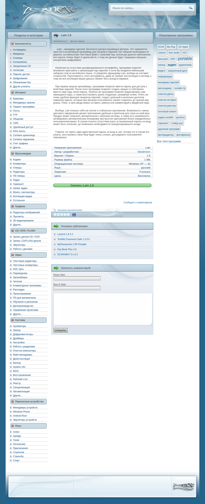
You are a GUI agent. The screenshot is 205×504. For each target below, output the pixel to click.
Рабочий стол (20, 379)
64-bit (161, 46)
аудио (172, 64)
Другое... (17, 147)
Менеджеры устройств (25, 407)
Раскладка (19, 289)
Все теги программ (169, 141)
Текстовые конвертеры (25, 265)
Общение (18, 119)
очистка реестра (167, 105)
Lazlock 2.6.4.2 (65, 234)
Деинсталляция (21, 358)
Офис (18, 255)
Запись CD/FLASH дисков (27, 240)
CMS (15, 123)
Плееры (17, 167)
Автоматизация (21, 391)
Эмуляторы (19, 245)
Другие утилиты (21, 86)
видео (161, 70)
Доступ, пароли (77, 41)
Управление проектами (25, 310)
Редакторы (19, 171)
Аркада (17, 436)
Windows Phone (21, 411)
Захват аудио (20, 188)
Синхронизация (21, 387)
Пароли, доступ (21, 74)
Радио (16, 180)
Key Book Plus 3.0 (66, 249)
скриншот (163, 123)
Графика (20, 206)
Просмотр (18, 216)
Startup (17, 330)
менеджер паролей (66, 210)
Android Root (20, 415)
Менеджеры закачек (24, 102)
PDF (173, 59)
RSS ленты (19, 131)
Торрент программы (24, 106)
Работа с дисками (22, 249)
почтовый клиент (167, 111)
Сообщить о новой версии (138, 202)
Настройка (19, 342)
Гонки (16, 440)
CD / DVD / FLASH (25, 230)
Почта (16, 110)
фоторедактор (165, 135)
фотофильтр (183, 135)
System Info (19, 367)
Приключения (20, 448)
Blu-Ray (171, 46)
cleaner (162, 52)
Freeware (144, 171)
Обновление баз (22, 82)
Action (16, 432)
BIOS (16, 371)
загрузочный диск (177, 70)
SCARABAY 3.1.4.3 (67, 254)
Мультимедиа (23, 153)
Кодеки (17, 159)
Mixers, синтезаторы (24, 192)
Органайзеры (20, 277)
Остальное (19, 200)
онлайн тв (179, 88)
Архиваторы (19, 326)
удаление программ (169, 129)
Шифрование (20, 78)
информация (165, 76)
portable (78, 210)
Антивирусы (19, 49)
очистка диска (165, 94)
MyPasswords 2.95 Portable (71, 244)
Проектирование (22, 293)
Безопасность (23, 43)
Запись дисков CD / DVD (26, 236)
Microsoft (163, 59)
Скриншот (18, 184)
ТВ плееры (19, 176)
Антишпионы (20, 62)
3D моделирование (23, 220)
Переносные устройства (29, 401)
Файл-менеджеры (22, 354)
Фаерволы (18, 53)
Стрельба (18, 456)
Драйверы (18, 338)
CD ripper (183, 46)
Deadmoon (144, 151)
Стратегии (18, 452)
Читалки (17, 281)
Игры (18, 426)
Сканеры (18, 58)
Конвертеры (19, 163)
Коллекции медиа (22, 196)
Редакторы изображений (26, 212)
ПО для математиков (24, 297)
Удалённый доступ (23, 127)
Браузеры (18, 98)
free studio (174, 52)
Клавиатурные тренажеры (27, 285)
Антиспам (18, 70)
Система (20, 320)
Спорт (16, 460)
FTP (15, 115)
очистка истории (167, 100)
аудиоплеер (185, 65)
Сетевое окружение (23, 139)
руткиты (180, 117)
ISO (185, 52)
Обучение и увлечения (25, 301)
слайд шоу (177, 123)
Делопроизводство (23, 306)
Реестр (17, 383)
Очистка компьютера (24, 350)
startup (161, 65)
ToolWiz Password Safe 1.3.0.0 (73, 239)
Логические (19, 444)
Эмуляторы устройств (25, 419)
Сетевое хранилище (24, 135)
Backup (17, 363)
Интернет (20, 92)
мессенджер (165, 88)
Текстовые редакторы (25, 261)
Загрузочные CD (22, 66)
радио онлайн (165, 117)
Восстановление (22, 375)
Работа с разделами (24, 346)
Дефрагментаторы (23, 334)
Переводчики (20, 273)
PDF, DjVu (18, 269)
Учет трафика (20, 143)
